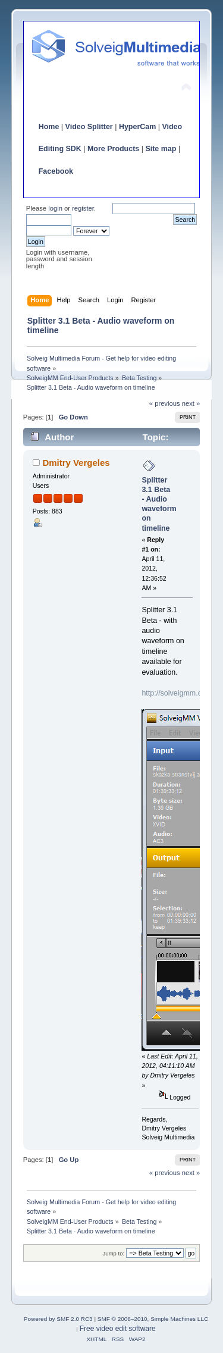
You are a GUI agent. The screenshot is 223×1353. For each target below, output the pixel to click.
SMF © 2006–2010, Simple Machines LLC (153, 1319)
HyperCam (137, 127)
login (55, 208)
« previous (164, 403)
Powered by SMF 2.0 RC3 (58, 1319)
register (83, 208)
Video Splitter (89, 127)
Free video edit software (118, 1328)
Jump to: (114, 1253)
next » (191, 403)
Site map (160, 149)
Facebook (56, 171)
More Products (113, 149)
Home (49, 127)
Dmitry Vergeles (75, 463)
